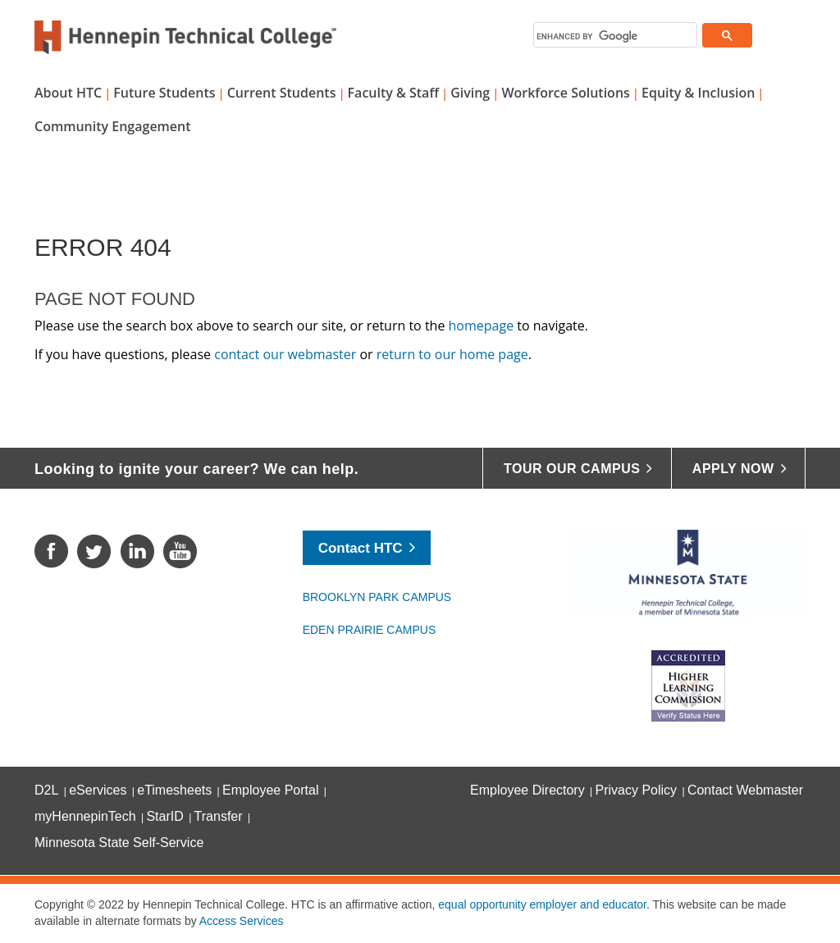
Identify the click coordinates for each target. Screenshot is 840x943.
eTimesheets (174, 790)
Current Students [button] (281, 93)
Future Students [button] (164, 93)
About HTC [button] (68, 93)
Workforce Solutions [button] (565, 93)
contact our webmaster (285, 354)
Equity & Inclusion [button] (698, 93)
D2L (46, 790)
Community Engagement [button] (112, 126)
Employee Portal (270, 790)
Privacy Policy (637, 790)
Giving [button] (470, 93)
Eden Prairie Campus (369, 629)
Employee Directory (527, 790)
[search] (614, 36)
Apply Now (733, 469)
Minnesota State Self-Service (118, 843)
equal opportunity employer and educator (542, 904)
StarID (164, 816)
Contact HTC (360, 548)
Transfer (218, 816)
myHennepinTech (85, 816)
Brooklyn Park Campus (377, 597)
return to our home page (452, 354)
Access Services (241, 920)
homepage (481, 326)
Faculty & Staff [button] (393, 93)
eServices (97, 790)
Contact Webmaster (745, 790)
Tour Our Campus (572, 469)
